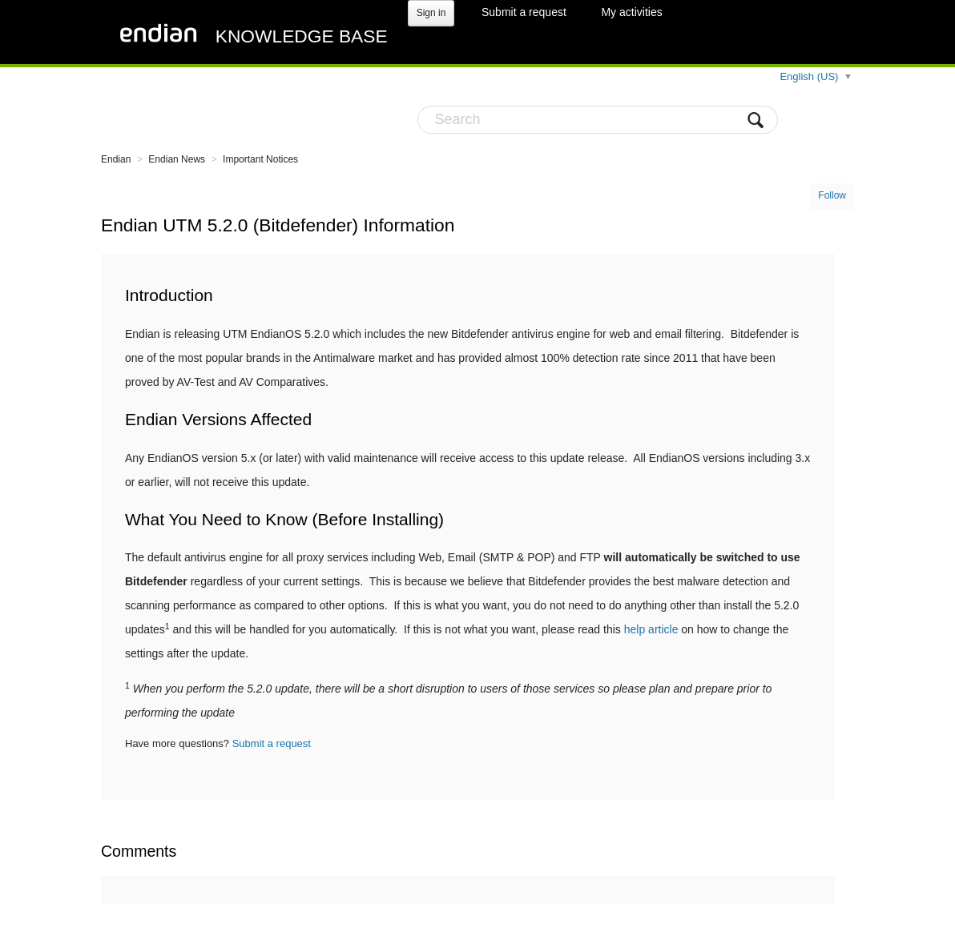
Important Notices (260, 159)
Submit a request (524, 12)
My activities (631, 12)
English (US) (810, 76)
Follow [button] (832, 195)
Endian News (176, 159)
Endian (116, 159)
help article (651, 629)
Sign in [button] (431, 12)
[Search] (597, 120)
